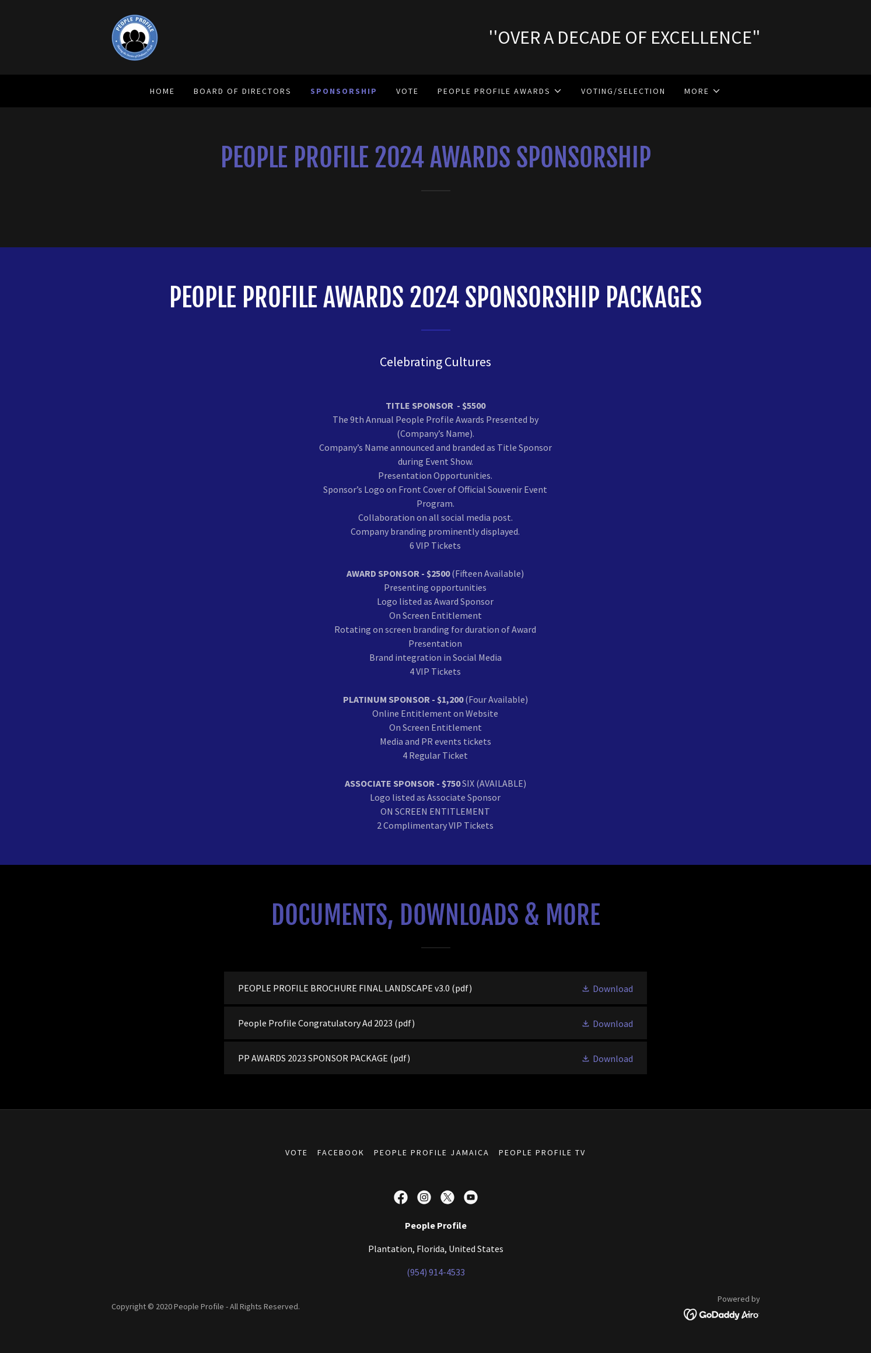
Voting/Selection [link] (623, 91)
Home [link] (162, 91)
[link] (134, 36)
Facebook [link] (341, 1152)
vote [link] (407, 91)
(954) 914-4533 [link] (436, 1272)
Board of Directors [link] (243, 91)
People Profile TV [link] (542, 1152)
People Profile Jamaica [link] (431, 1152)
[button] (500, 91)
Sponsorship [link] (343, 91)
